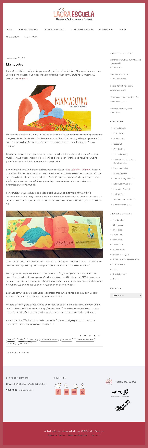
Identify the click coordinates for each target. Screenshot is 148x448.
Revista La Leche (120, 274)
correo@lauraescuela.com (30, 384)
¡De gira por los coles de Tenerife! (124, 97)
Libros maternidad (84, 340)
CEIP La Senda (119, 264)
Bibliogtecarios (119, 225)
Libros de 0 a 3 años (122, 179)
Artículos (117, 133)
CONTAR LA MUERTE (119, 75)
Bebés (10, 340)
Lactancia (66, 340)
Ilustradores (119, 173)
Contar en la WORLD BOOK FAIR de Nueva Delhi (125, 61)
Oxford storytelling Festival (121, 86)
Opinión (117, 194)
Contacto (31, 37)
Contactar (95, 435)
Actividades (119, 128)
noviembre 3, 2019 (15, 58)
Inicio (9, 29)
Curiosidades (119, 154)
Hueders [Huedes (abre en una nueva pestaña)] (23, 79)
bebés (116, 144)
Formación (106, 29)
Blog (122, 29)
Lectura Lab (118, 245)
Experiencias (119, 168)
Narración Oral (54, 29)
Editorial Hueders (49, 340)
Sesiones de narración (123, 199)
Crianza (32, 340)
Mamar (11, 343)
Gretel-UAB (118, 235)
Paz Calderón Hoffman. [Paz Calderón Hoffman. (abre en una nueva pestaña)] (78, 170)
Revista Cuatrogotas (121, 254)
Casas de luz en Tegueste (121, 108)
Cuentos (117, 149)
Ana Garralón (118, 220)
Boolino (116, 279)
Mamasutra (14, 64)
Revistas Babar (119, 249)
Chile (21, 340)
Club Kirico (117, 230)
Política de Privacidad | (78, 435)
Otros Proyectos (82, 29)
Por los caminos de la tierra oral (126, 259)
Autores (117, 139)
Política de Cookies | (57, 435)
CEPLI (115, 269)
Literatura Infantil (121, 184)
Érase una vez (28, 29)
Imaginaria (117, 240)
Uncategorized (120, 205)
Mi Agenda (12, 37)
